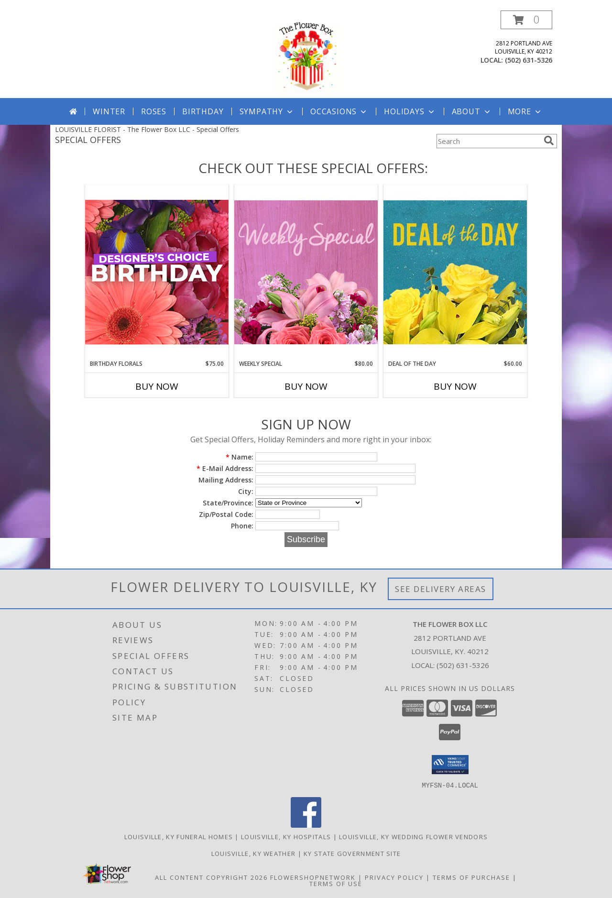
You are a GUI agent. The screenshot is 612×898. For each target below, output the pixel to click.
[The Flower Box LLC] (305, 54)
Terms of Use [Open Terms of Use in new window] (335, 883)
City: (245, 491)
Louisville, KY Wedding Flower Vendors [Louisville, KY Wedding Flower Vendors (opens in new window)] (413, 836)
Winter (109, 111)
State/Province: (228, 502)
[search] (549, 140)
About (472, 111)
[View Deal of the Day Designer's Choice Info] (455, 272)
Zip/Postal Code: (226, 514)
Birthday (202, 111)
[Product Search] (488, 141)
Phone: (242, 525)
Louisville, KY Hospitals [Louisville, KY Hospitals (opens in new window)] (286, 836)
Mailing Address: (225, 479)
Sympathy (267, 111)
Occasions (339, 111)
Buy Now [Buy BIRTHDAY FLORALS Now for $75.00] (156, 386)
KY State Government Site (352, 853)
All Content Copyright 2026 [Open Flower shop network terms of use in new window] (211, 877)
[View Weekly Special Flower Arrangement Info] (306, 272)
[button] (526, 20)
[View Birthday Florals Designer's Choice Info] (157, 272)
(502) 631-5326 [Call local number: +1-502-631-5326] (528, 60)
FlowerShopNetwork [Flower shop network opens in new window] (313, 877)
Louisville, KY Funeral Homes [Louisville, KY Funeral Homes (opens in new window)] (178, 836)
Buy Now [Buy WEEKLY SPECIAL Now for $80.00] (306, 386)
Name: (239, 456)
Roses (153, 111)
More (525, 111)
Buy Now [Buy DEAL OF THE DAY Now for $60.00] (455, 386)
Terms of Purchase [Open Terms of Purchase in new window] (471, 877)
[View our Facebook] (306, 824)
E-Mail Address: (225, 468)
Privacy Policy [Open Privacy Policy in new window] (394, 877)
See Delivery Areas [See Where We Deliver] (440, 588)
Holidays (410, 111)
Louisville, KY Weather (253, 853)
